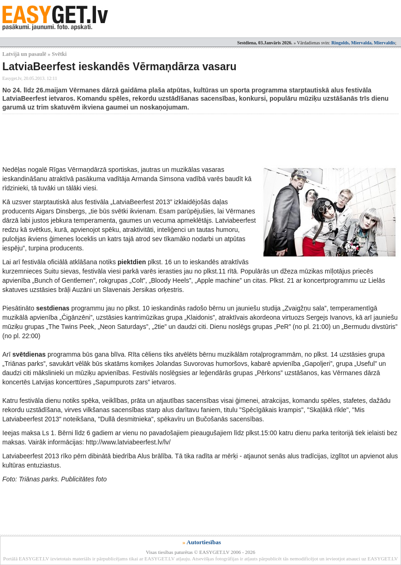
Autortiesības (203, 542)
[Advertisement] (170, 139)
